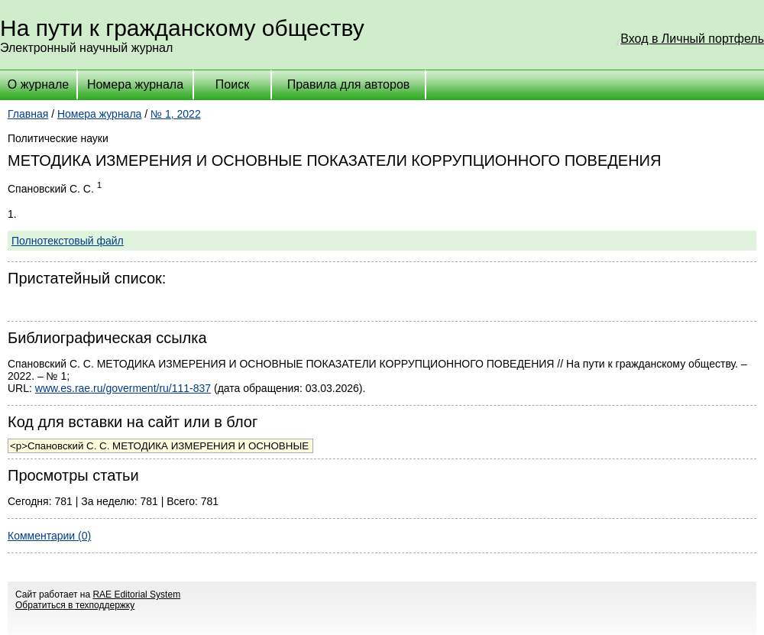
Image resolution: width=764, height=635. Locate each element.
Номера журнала (135, 84)
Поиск (232, 84)
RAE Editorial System (136, 594)
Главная (28, 114)
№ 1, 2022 (176, 114)
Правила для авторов (348, 84)
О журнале (38, 84)
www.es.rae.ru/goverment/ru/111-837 (123, 388)
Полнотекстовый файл (67, 241)
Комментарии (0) (49, 536)
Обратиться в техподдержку (74, 605)
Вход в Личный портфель (692, 38)
